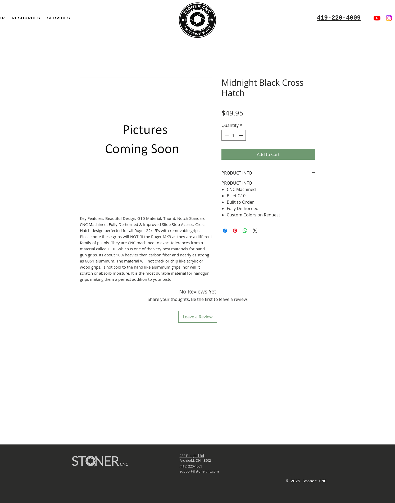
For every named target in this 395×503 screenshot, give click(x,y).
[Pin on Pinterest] (235, 231)
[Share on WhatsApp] (245, 231)
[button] (26, 18)
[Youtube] (377, 18)
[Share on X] (255, 231)
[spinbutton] (234, 135)
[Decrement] (226, 135)
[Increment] (241, 135)
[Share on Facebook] (225, 231)
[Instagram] (389, 18)
